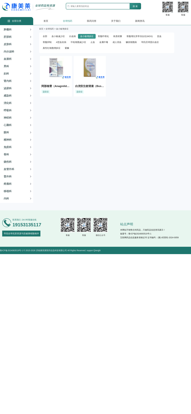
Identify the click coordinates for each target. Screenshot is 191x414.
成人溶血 (117, 42)
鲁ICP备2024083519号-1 (11, 250)
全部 (45, 36)
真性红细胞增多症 (51, 48)
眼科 (6, 132)
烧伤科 (8, 161)
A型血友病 (61, 42)
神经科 (8, 117)
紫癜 (67, 48)
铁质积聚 (117, 36)
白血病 (72, 36)
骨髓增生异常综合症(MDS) (140, 36)
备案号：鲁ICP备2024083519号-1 (135, 233)
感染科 (8, 95)
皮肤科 (8, 44)
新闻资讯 (140, 21)
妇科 (6, 73)
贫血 (159, 36)
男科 (6, 66)
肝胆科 (8, 36)
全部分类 (16, 21)
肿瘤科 (8, 29)
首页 (45, 21)
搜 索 (135, 6)
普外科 (8, 176)
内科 (6, 198)
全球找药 (67, 21)
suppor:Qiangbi (93, 250)
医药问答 (91, 21)
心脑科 (8, 125)
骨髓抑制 (47, 42)
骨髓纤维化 (103, 36)
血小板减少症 (58, 36)
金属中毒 (103, 42)
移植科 (8, 191)
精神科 (8, 139)
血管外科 (9, 169)
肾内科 (8, 81)
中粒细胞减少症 (78, 42)
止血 (93, 42)
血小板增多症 (86, 36)
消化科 (8, 103)
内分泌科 (9, 51)
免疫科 (8, 147)
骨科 (6, 154)
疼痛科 (8, 183)
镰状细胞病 (131, 42)
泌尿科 (8, 88)
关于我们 (115, 21)
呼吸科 (8, 110)
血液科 (8, 58)
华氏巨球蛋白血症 (150, 42)
